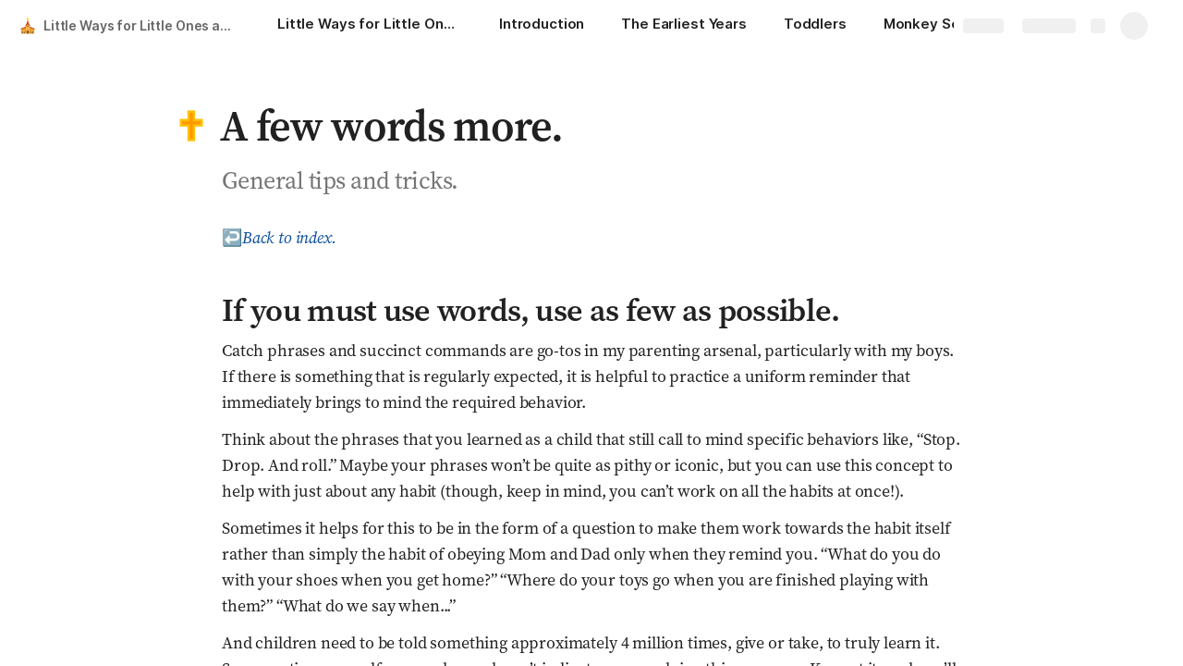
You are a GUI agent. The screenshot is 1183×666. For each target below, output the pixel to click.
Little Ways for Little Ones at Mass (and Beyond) (141, 25)
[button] (191, 126)
